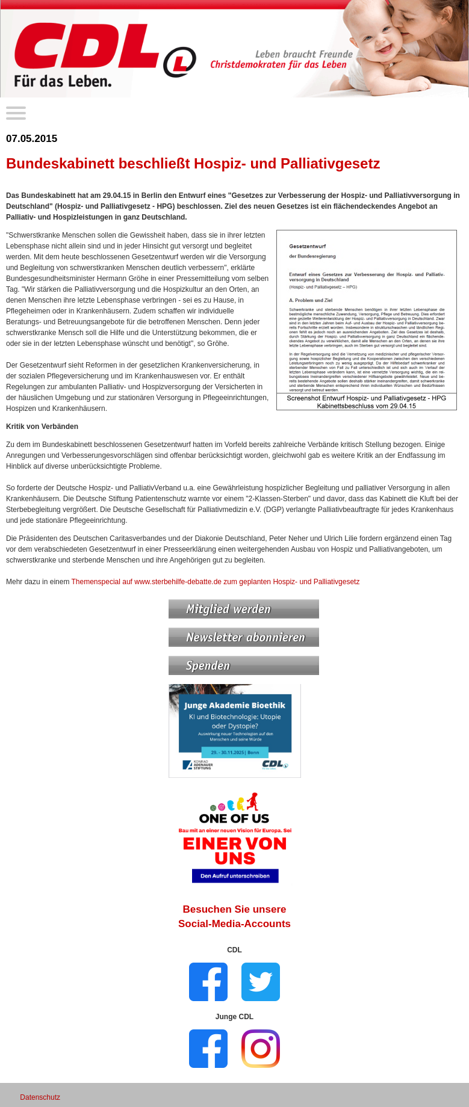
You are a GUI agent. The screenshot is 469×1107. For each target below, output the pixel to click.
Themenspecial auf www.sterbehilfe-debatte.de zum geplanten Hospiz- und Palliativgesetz (216, 582)
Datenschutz (40, 1097)
